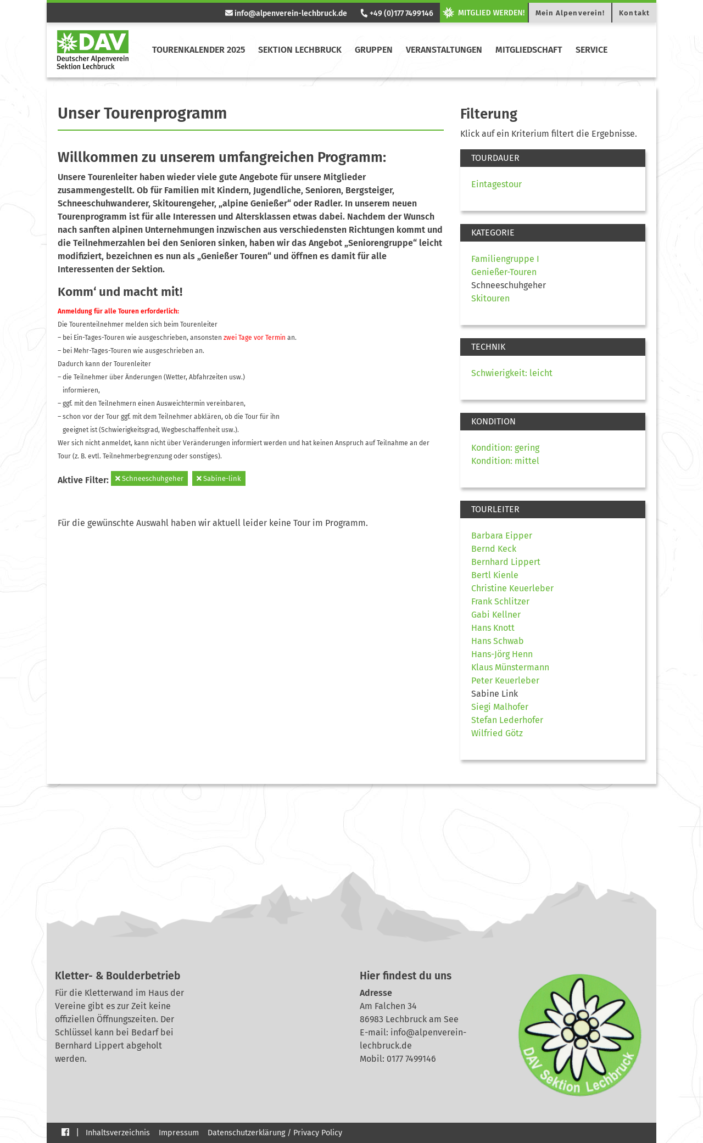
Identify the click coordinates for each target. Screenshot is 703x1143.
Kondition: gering (505, 447)
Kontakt (634, 13)
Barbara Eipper (501, 535)
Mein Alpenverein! (570, 13)
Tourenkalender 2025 (198, 49)
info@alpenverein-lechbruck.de (286, 13)
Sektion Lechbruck (300, 49)
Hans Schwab (497, 641)
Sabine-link (219, 478)
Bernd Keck (493, 549)
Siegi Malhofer (499, 707)
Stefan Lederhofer (507, 720)
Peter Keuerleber (505, 680)
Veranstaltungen (444, 49)
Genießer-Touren (504, 272)
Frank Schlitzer (500, 601)
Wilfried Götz (497, 733)
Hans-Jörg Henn (502, 654)
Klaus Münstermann (510, 667)
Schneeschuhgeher (149, 478)
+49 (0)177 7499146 (396, 13)
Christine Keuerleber (512, 588)
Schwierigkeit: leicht (512, 373)
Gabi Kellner (496, 614)
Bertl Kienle (494, 575)
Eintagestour (496, 184)
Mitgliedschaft (528, 49)
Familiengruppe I (505, 259)
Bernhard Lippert (505, 562)
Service (591, 49)
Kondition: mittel (505, 461)
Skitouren (490, 298)
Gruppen (374, 49)
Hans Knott (493, 628)
